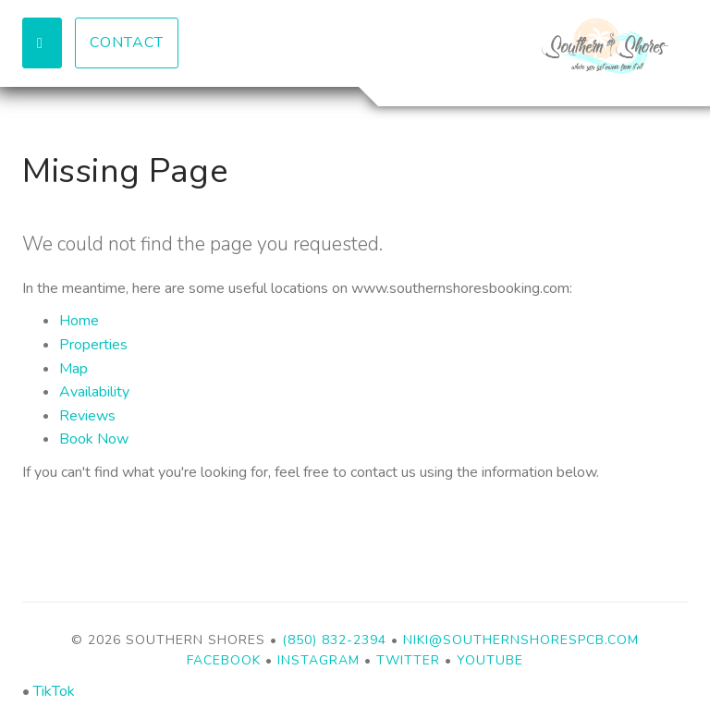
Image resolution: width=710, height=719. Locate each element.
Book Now (94, 439)
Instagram (318, 660)
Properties (93, 345)
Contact (127, 42)
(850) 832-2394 (334, 640)
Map (73, 369)
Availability (94, 392)
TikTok (54, 691)
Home (79, 321)
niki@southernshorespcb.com (521, 640)
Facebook (224, 660)
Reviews (87, 416)
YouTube (490, 660)
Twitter (408, 660)
